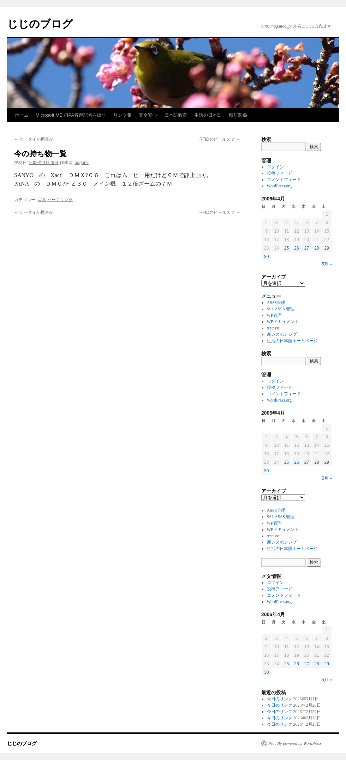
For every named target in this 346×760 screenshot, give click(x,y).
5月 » (327, 264)
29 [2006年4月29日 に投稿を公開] (326, 248)
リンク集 (122, 115)
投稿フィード (279, 173)
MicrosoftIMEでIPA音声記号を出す (71, 115)
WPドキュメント (283, 321)
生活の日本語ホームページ (292, 340)
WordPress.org (279, 185)
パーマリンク (60, 199)
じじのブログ (40, 24)
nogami (81, 162)
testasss (273, 328)
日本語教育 (175, 115)
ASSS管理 (276, 302)
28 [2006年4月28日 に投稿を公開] (316, 248)
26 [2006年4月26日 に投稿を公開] (296, 248)
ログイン (275, 166)
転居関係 (238, 115)
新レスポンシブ (282, 334)
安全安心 (148, 115)
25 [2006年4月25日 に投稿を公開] (286, 248)
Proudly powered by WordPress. (295, 743)
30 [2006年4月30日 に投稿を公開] (266, 256)
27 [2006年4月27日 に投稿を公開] (306, 248)
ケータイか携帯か (33, 139)
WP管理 (274, 315)
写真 (42, 199)
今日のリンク (279, 698)
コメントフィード (284, 179)
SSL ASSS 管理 (280, 308)
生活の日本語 (208, 115)
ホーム (22, 115)
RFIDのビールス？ (219, 139)
